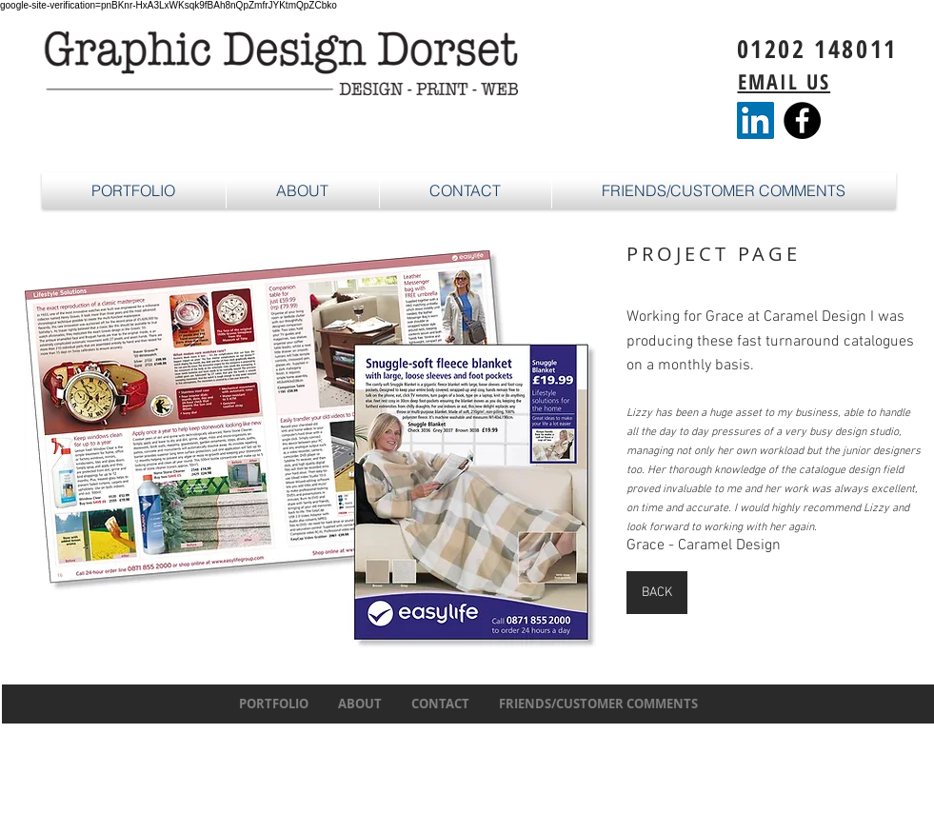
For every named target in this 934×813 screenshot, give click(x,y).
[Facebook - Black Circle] (802, 120)
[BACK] (656, 592)
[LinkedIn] (755, 120)
